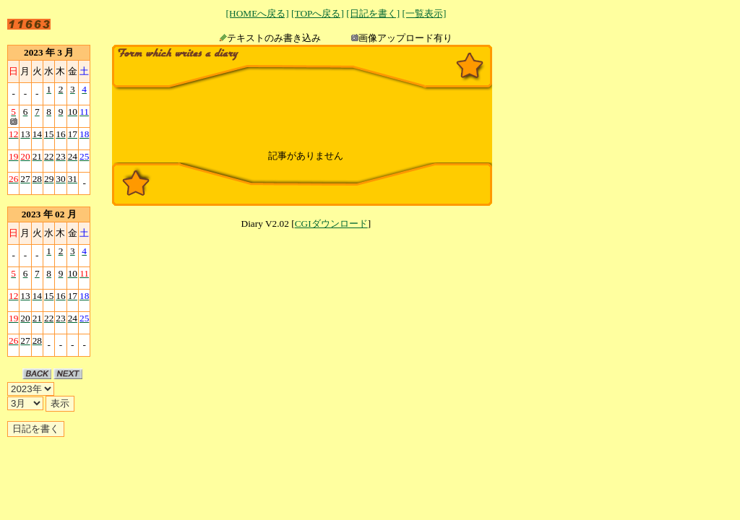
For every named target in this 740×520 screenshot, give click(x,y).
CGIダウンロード (331, 223)
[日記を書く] (373, 13)
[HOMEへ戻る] (257, 13)
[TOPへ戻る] (317, 13)
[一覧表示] (424, 13)
